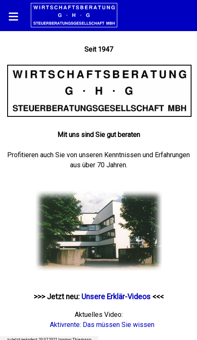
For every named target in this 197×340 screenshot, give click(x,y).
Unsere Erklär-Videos (116, 297)
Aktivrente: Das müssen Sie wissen (102, 325)
